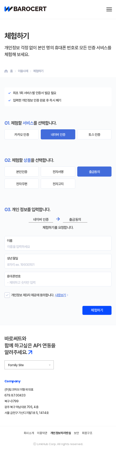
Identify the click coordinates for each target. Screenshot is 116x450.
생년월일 (12, 258)
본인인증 (21, 172)
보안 (76, 433)
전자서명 (58, 172)
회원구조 (87, 433)
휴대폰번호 (14, 276)
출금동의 (94, 172)
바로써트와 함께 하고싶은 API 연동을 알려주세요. (30, 345)
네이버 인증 (58, 134)
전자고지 (58, 184)
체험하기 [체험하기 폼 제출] (97, 310)
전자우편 (21, 184)
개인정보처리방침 (60, 433)
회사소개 (29, 433)
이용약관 (42, 433)
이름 (10, 241)
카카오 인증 (21, 134)
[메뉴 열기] (109, 9)
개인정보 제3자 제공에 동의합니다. (32, 295)
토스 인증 (94, 134)
